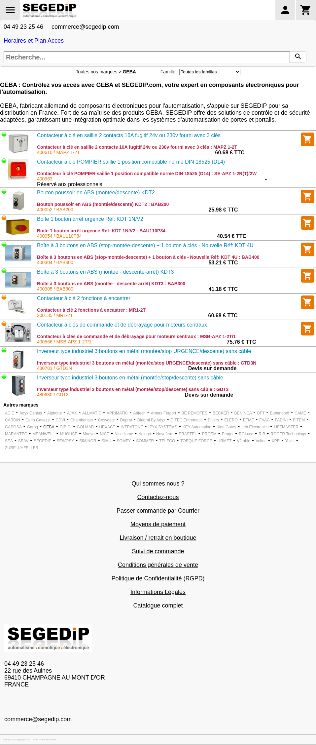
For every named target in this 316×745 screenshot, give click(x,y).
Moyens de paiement (158, 524)
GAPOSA (13, 427)
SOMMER (145, 441)
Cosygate (106, 420)
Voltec (261, 441)
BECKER (221, 413)
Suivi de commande (158, 551)
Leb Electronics (254, 427)
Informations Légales (158, 592)
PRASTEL (188, 434)
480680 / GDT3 (53, 394)
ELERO (231, 420)
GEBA (48, 427)
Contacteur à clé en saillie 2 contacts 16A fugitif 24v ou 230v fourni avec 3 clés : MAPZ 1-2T (137, 147)
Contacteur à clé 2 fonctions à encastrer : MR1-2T (91, 310)
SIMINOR (87, 441)
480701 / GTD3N (54, 368)
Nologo (144, 434)
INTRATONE (132, 427)
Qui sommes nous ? (157, 483)
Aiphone (54, 413)
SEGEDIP (42, 441)
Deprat (126, 420)
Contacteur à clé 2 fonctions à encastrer (83, 298)
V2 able (243, 441)
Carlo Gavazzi (37, 420)
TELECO (167, 441)
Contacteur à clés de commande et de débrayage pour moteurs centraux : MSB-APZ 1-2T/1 (136, 336)
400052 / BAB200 (55, 209)
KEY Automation (197, 427)
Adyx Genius (30, 413)
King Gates (226, 427)
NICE (104, 434)
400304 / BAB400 (55, 262)
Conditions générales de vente (158, 565)
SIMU (107, 441)
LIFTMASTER (286, 427)
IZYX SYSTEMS (162, 427)
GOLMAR (85, 427)
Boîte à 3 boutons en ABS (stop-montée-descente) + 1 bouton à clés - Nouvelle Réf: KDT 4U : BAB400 (148, 257)
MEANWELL (43, 434)
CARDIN (12, 420)
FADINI (281, 420)
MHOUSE (69, 434)
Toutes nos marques (96, 71)
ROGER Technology (288, 434)
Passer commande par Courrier (158, 510)
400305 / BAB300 (55, 289)
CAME (300, 413)
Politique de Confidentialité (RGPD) (157, 578)
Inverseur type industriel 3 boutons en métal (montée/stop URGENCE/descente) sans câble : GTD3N (146, 363)
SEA (9, 441)
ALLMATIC (91, 413)
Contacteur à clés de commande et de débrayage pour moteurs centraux (122, 325)
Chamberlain (81, 420)
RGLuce (246, 434)
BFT (261, 413)
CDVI (60, 420)
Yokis (289, 441)
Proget (227, 434)
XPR (276, 441)
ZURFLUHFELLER (21, 448)
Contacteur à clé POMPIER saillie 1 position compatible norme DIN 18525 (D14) (131, 162)
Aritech (139, 413)
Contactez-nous (158, 497)
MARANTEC (16, 434)
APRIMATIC (117, 413)
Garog (32, 427)
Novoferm (164, 434)
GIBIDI (65, 427)
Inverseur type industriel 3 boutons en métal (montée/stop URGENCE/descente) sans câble (144, 351)
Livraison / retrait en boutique (158, 537)
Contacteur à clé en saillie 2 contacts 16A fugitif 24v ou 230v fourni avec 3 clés (129, 135)
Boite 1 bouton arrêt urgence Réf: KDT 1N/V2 (90, 219)
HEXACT (107, 427)
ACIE (9, 413)
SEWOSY (65, 441)
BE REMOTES (194, 413)
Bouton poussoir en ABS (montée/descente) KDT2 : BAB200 (103, 204)
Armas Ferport (163, 413)
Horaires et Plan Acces (34, 40)
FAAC (264, 420)
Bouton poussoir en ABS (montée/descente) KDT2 (96, 192)
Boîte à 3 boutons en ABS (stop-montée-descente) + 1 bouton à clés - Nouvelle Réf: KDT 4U (145, 245)
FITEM (299, 420)
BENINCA (243, 413)
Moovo (88, 434)
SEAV (23, 441)
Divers (213, 420)
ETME (248, 420)
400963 (45, 178)
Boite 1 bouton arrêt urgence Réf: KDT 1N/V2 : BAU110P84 (101, 230)
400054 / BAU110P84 (59, 236)
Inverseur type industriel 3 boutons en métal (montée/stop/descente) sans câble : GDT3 (132, 389)
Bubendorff (279, 413)
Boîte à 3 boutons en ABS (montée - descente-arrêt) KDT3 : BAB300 (111, 283)
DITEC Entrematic (187, 420)
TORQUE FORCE (196, 441)
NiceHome (124, 434)
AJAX (72, 413)
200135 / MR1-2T (55, 315)
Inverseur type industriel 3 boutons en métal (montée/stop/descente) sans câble (130, 377)
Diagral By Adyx (151, 420)
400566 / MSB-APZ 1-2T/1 (64, 341)
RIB (262, 434)
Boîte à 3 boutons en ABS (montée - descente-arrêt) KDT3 (105, 272)
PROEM (209, 434)
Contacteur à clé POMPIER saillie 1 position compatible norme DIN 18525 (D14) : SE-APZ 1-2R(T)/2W (147, 173)
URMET (225, 441)
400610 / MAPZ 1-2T (58, 152)
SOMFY (124, 441)
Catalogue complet (158, 605)
